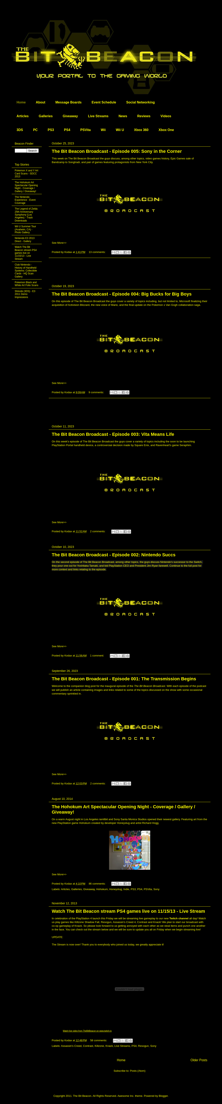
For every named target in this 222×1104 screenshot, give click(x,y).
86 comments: (97, 883)
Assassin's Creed (71, 1045)
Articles (23, 116)
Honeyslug (115, 889)
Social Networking (140, 102)
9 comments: (96, 392)
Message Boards (68, 102)
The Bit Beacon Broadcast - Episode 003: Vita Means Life (113, 434)
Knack (109, 1045)
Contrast (88, 1045)
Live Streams (98, 116)
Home (21, 102)
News (123, 116)
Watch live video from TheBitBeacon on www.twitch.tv (87, 1031)
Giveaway (70, 116)
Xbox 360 (141, 130)
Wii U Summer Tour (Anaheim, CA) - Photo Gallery (25, 229)
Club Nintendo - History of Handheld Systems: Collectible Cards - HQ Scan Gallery (26, 270)
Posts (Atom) (137, 1070)
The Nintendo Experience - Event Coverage (25, 200)
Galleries (46, 116)
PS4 (67, 130)
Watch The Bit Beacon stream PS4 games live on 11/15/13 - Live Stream (128, 911)
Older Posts (199, 1060)
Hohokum (102, 889)
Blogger (163, 1095)
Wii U (120, 130)
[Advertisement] (129, 267)
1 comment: (97, 655)
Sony (156, 889)
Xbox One (166, 130)
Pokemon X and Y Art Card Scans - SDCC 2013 (26, 173)
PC (35, 130)
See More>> (59, 242)
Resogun (143, 1045)
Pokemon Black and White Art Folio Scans (26, 284)
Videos (165, 116)
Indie (126, 889)
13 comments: (97, 252)
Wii (103, 130)
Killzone (99, 1045)
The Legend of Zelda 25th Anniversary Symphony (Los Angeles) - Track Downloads (26, 214)
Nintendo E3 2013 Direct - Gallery (25, 239)
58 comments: (99, 1040)
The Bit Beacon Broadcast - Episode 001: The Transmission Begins (124, 678)
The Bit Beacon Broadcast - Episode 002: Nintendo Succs (114, 554)
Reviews (143, 116)
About (40, 102)
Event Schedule (104, 102)
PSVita (85, 130)
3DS (20, 130)
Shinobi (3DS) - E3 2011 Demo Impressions (25, 294)
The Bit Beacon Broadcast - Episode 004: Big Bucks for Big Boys (122, 294)
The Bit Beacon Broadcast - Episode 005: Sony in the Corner (117, 151)
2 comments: (98, 531)
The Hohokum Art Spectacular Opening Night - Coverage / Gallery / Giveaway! (26, 187)
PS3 (51, 130)
